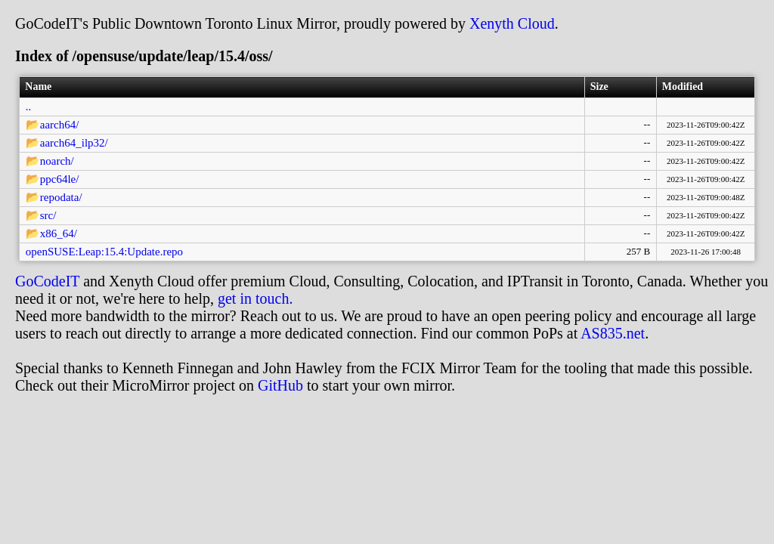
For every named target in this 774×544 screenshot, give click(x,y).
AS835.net (612, 333)
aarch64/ (59, 125)
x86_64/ (58, 233)
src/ (48, 215)
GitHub (280, 385)
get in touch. (255, 298)
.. (29, 106)
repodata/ (61, 197)
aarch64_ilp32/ (74, 143)
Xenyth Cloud (512, 23)
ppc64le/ (59, 179)
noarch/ (57, 161)
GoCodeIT (47, 281)
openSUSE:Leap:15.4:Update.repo (104, 252)
